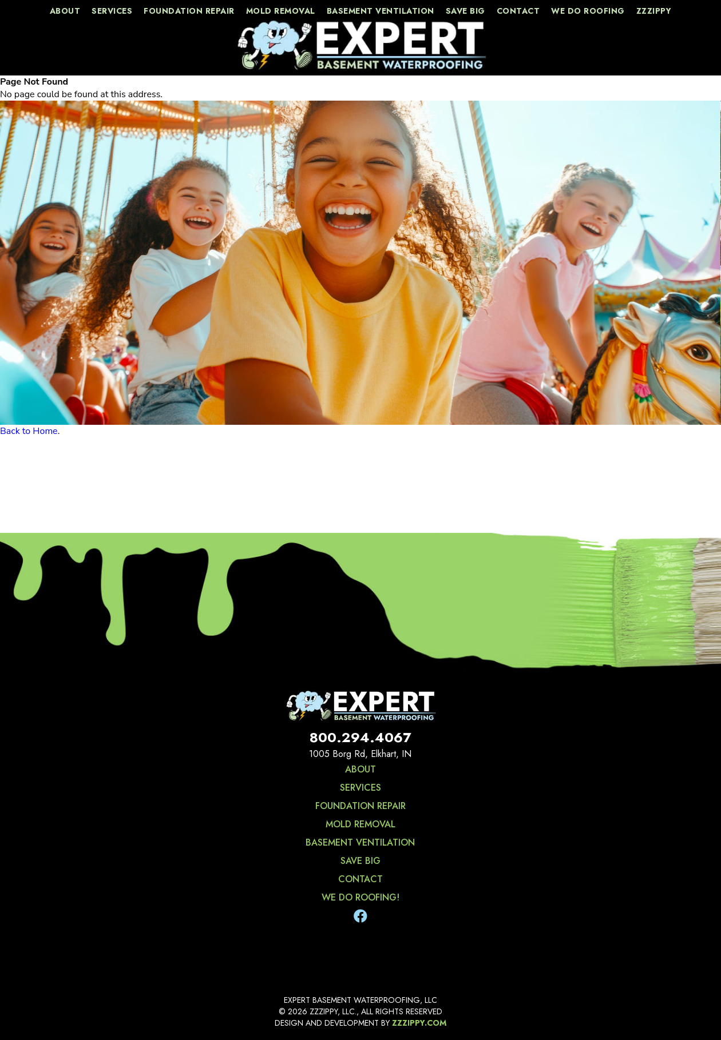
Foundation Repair (189, 11)
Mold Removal (280, 11)
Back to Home (29, 431)
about (65, 11)
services (112, 11)
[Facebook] (360, 916)
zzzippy (654, 11)
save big (465, 11)
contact (518, 11)
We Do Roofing (588, 11)
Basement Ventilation (380, 11)
